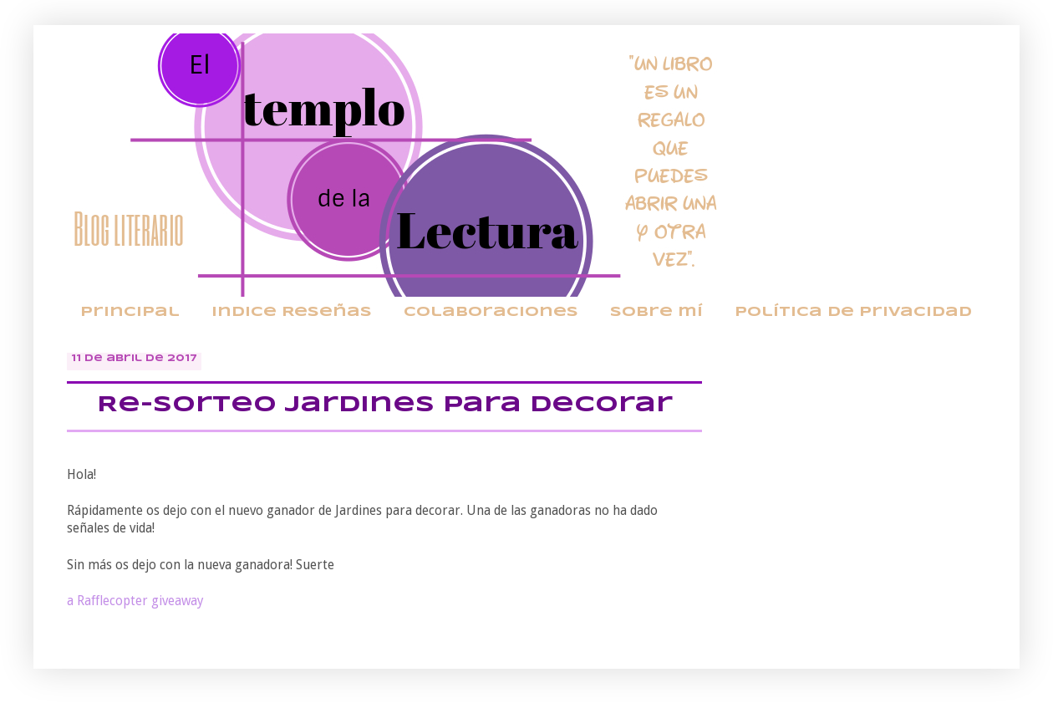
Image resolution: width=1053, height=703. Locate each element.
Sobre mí (656, 312)
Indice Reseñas (291, 312)
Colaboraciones (491, 312)
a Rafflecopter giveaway (135, 601)
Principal (130, 312)
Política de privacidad (853, 312)
